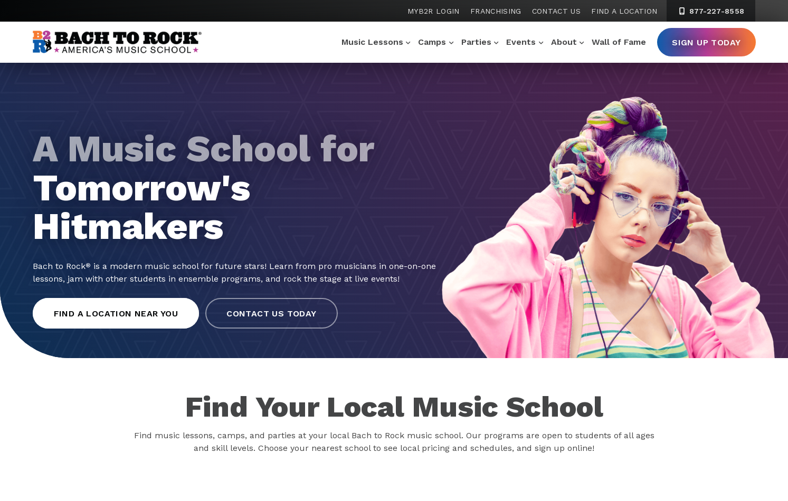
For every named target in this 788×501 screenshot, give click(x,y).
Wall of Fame (619, 42)
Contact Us (556, 11)
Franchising (495, 11)
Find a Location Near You (116, 314)
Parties (476, 42)
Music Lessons (372, 42)
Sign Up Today (706, 42)
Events (521, 42)
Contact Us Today (271, 314)
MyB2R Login (433, 11)
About (564, 42)
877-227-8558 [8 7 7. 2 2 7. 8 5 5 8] (711, 11)
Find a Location (624, 11)
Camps (432, 42)
